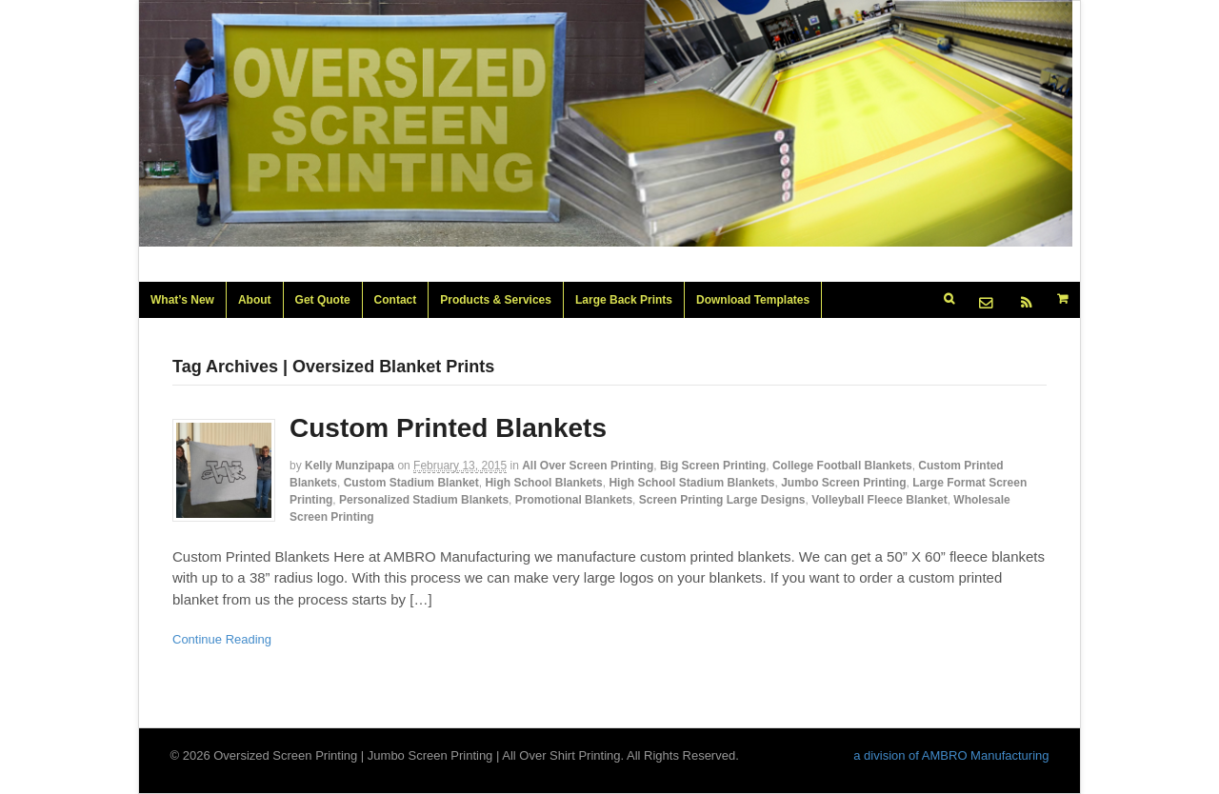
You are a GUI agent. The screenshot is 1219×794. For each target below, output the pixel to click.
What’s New (182, 300)
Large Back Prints (623, 300)
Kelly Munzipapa (349, 465)
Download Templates (752, 300)
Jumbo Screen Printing (843, 482)
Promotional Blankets (573, 499)
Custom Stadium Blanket (411, 482)
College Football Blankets (842, 465)
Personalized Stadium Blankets (424, 499)
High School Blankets (543, 482)
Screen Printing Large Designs (722, 499)
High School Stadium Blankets (691, 482)
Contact (395, 300)
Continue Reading (221, 639)
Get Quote (322, 300)
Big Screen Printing (713, 465)
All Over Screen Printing (587, 465)
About (254, 300)
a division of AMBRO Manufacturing (951, 755)
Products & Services (495, 300)
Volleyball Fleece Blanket (879, 499)
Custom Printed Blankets (448, 428)
